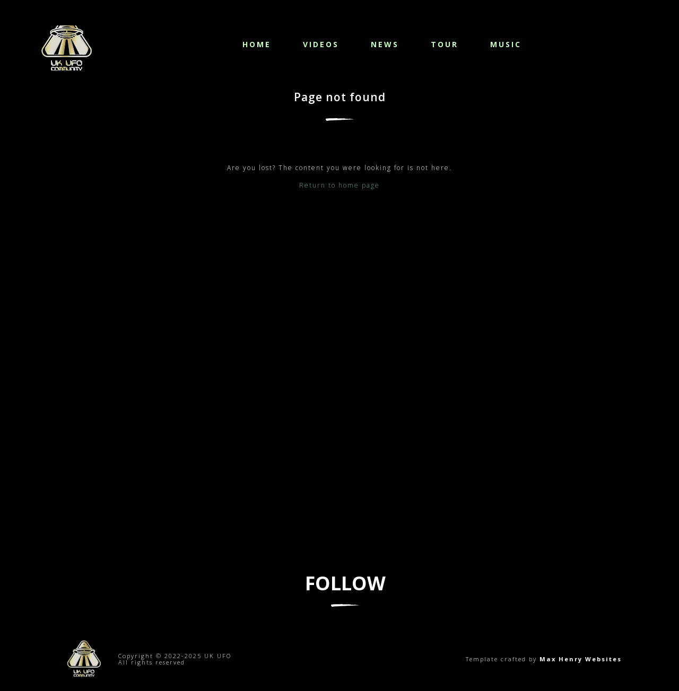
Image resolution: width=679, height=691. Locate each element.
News (385, 44)
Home (256, 44)
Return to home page (339, 185)
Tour (444, 44)
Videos (321, 44)
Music (505, 44)
